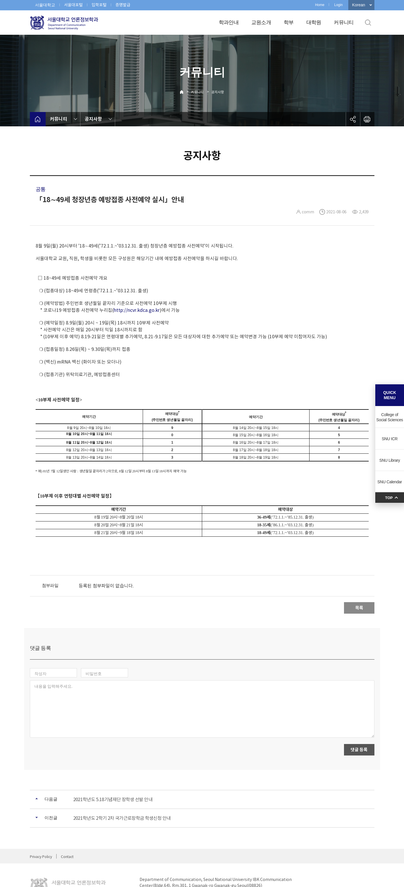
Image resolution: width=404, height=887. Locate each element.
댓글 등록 (359, 724)
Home (319, 5)
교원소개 (261, 22)
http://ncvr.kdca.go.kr (137, 310)
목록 (359, 607)
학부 (289, 22)
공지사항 (217, 92)
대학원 (313, 22)
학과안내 (229, 22)
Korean (358, 5)
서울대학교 (45, 5)
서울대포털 (73, 4)
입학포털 (99, 4)
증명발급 (122, 4)
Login (338, 5)
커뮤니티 (343, 22)
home (38, 119)
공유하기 (353, 119)
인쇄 (367, 119)
